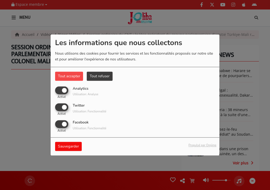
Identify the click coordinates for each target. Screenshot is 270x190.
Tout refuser (100, 76)
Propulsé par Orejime (202, 146)
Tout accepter (69, 76)
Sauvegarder (68, 146)
